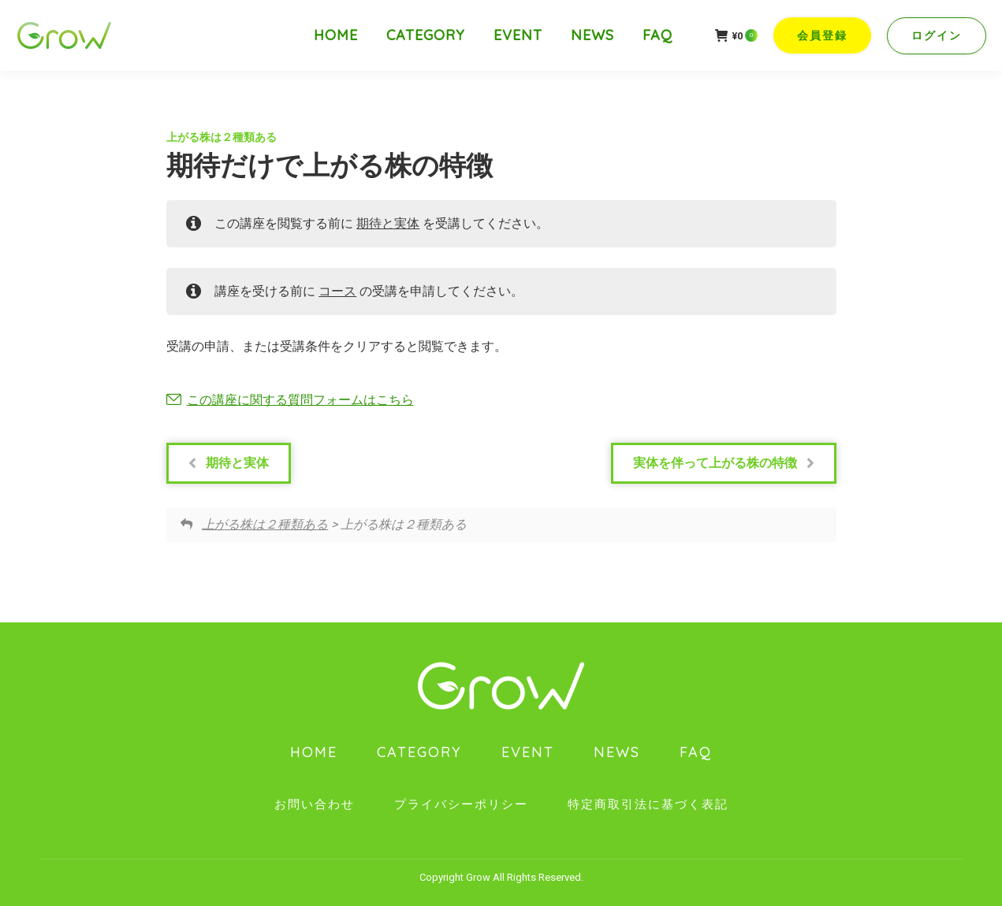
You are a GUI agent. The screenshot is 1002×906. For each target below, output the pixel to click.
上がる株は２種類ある (221, 137)
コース (337, 291)
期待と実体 (387, 223)
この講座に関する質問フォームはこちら (300, 399)
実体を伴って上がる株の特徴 (723, 463)
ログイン (936, 35)
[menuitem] (336, 35)
